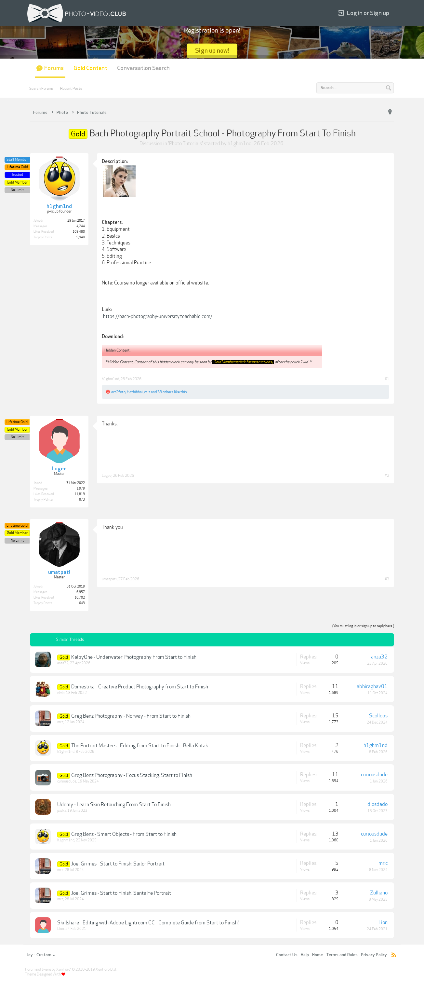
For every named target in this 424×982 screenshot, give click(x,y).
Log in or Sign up (363, 13)
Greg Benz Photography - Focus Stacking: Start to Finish (131, 775)
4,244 (80, 226)
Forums (54, 68)
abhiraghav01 (372, 686)
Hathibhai (135, 392)
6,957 (80, 592)
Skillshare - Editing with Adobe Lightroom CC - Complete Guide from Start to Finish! (148, 923)
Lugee (107, 475)
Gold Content (90, 68)
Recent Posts (71, 88)
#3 (387, 579)
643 (82, 603)
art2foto (118, 392)
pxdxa (61, 811)
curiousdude (66, 781)
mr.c (60, 722)
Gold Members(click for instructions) (243, 362)
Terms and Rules (342, 955)
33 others (165, 392)
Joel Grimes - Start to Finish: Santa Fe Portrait (121, 893)
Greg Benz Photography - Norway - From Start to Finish (131, 716)
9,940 (80, 237)
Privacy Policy (374, 955)
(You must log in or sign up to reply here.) (363, 626)
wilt (147, 392)
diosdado (377, 804)
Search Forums (41, 88)
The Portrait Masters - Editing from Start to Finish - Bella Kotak (139, 745)
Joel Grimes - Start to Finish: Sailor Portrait (118, 864)
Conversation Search (143, 68)
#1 (387, 379)
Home (317, 955)
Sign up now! (212, 50)
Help (305, 955)
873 (82, 500)
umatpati (109, 579)
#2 (387, 475)
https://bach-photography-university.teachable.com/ (157, 316)
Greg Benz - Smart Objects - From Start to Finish (124, 834)
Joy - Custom (41, 955)
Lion (60, 929)
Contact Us (287, 955)
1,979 (80, 489)
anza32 (63, 663)
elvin (61, 693)
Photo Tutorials (185, 143)
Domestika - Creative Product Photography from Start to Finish (139, 687)
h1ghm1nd (240, 143)
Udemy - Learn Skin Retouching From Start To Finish (114, 804)
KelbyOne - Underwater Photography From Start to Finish (133, 657)
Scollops (378, 715)
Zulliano (379, 893)
